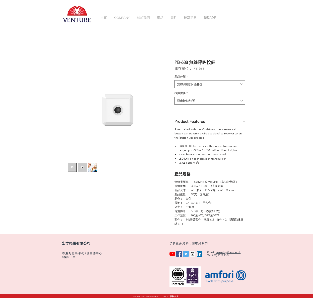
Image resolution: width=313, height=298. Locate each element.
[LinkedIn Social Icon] (199, 254)
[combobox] (209, 84)
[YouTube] (172, 254)
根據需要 (181, 93)
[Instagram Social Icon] (192, 254)
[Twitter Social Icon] (186, 254)
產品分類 (181, 76)
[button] (122, 17)
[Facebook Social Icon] (179, 254)
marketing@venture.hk (228, 252)
